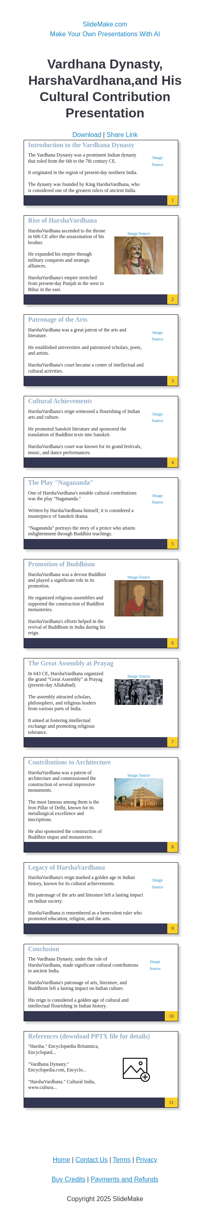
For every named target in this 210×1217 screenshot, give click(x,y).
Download (86, 134)
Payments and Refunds (124, 1179)
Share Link (122, 134)
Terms (122, 1159)
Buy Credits (68, 1179)
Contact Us (91, 1159)
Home (61, 1159)
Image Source (138, 233)
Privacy (146, 1159)
